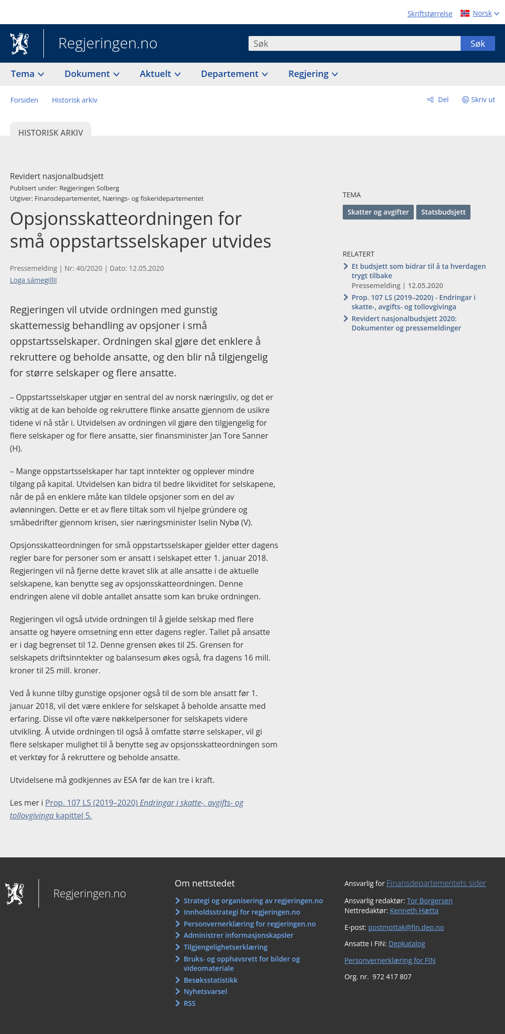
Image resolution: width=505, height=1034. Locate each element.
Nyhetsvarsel (205, 991)
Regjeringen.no (100, 44)
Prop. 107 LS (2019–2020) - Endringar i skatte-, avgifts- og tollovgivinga (413, 302)
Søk (477, 43)
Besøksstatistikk (210, 980)
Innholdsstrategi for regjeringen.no (241, 912)
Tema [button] (24, 73)
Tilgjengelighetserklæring (225, 947)
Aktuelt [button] (157, 73)
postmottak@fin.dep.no (406, 927)
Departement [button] (231, 73)
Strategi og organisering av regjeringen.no (253, 900)
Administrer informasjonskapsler (238, 935)
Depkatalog (407, 943)
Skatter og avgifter (378, 212)
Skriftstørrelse (429, 13)
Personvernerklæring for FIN (389, 960)
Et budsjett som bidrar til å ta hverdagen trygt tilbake (419, 271)
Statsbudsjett (443, 212)
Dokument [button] (88, 73)
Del (442, 99)
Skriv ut (483, 99)
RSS (189, 1003)
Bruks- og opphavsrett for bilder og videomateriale (241, 963)
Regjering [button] (310, 73)
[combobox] (355, 43)
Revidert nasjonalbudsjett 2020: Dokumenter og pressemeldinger (407, 323)
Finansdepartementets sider (436, 883)
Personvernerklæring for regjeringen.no (249, 923)
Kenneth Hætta (414, 910)
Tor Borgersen (430, 900)
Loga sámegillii (33, 280)
